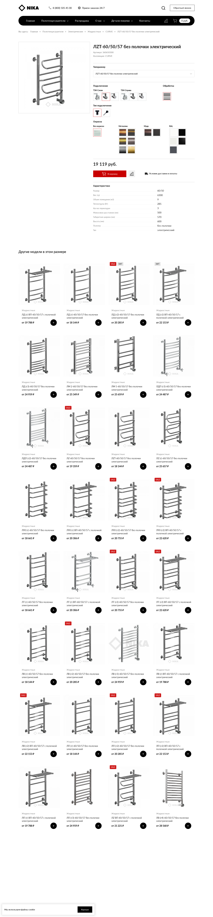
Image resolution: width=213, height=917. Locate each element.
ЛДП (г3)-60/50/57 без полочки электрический (169, 389)
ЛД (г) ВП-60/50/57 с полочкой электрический (36, 316)
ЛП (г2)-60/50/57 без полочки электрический (128, 757)
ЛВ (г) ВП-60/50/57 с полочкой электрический (173, 683)
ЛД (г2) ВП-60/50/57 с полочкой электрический (170, 316)
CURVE (109, 31)
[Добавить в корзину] (53, 323)
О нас (100, 22)
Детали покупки (122, 22)
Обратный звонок (182, 9)
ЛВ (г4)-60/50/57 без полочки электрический (173, 830)
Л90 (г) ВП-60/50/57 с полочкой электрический (81, 536)
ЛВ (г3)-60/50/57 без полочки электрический (128, 683)
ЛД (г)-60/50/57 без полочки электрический (83, 316)
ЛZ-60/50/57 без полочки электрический (81, 463)
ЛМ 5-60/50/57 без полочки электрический (127, 389)
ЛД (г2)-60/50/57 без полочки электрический (128, 316)
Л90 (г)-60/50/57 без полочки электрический (38, 536)
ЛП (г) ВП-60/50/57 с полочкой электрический (36, 830)
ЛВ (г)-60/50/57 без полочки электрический (38, 683)
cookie (32, 909)
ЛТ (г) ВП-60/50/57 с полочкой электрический (84, 610)
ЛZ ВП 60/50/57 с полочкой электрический (127, 830)
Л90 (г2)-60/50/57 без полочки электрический (128, 536)
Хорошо (73, 909)
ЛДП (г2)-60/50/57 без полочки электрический (35, 463)
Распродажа (82, 22)
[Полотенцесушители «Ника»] (28, 8)
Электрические (75, 31)
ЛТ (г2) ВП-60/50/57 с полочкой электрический (170, 610)
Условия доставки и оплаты (163, 173)
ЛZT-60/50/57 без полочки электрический (138, 31)
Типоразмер (99, 67)
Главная (30, 22)
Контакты (144, 22)
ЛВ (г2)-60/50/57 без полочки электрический (83, 683)
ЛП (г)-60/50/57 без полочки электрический (83, 757)
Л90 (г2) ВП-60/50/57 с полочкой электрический (170, 536)
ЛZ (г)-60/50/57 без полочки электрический (172, 463)
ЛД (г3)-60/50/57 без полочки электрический (39, 389)
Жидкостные (94, 31)
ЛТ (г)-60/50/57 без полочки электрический (38, 610)
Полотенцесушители (54, 22)
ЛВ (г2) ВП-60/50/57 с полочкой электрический (36, 757)
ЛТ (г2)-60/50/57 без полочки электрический (128, 610)
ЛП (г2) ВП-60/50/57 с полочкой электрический (170, 757)
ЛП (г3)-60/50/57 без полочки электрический (83, 830)
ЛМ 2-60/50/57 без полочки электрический (83, 389)
